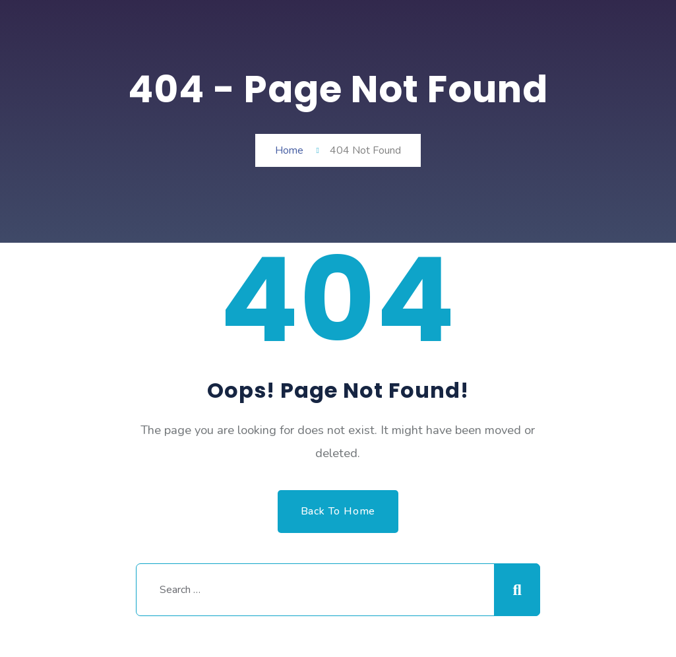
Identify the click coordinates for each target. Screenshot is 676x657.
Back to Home (338, 511)
